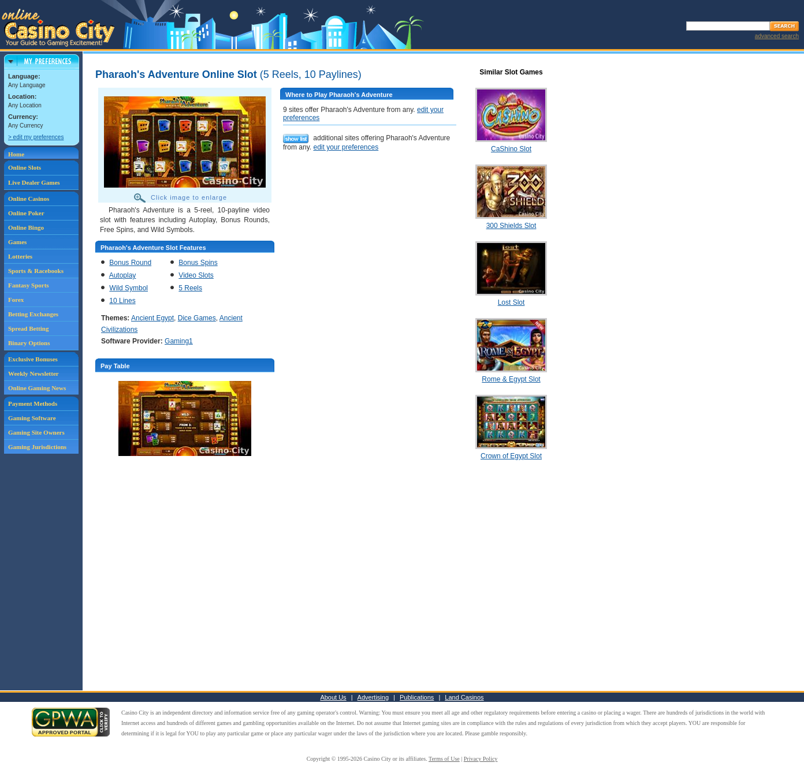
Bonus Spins (197, 263)
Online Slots (24, 167)
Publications (417, 697)
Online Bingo (26, 227)
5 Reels (190, 288)
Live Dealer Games (34, 182)
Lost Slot (511, 302)
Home (16, 154)
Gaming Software (32, 417)
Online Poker (26, 213)
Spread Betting (28, 328)
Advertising (373, 697)
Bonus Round (130, 263)
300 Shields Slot (511, 226)
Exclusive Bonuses (33, 359)
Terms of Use (444, 759)
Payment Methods (32, 403)
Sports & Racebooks (36, 270)
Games (17, 241)
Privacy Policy (481, 759)
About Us (333, 697)
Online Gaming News (37, 387)
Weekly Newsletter (33, 373)
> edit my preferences (36, 137)
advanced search (777, 36)
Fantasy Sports (28, 285)
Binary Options (29, 342)
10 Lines (122, 301)
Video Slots (196, 275)
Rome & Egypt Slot (511, 379)
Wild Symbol (128, 288)
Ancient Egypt (152, 318)
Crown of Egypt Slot (511, 456)
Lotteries (20, 256)
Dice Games (197, 318)
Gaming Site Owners (36, 432)
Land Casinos (464, 697)
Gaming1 (179, 341)
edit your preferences (345, 147)
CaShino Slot (511, 149)
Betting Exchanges (33, 314)
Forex (16, 299)
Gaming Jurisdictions (37, 446)
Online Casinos (28, 198)
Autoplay (122, 275)
